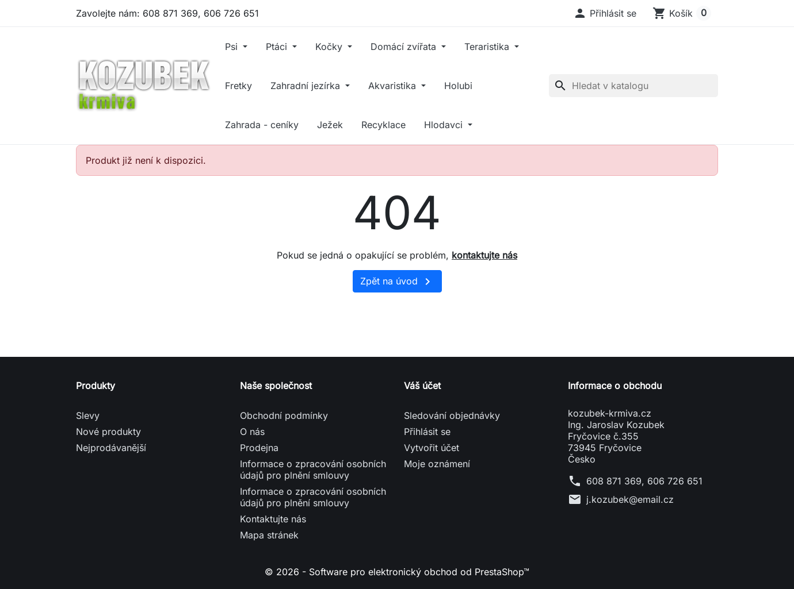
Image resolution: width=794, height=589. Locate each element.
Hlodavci (444, 124)
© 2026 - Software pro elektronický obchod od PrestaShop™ (397, 572)
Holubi (458, 85)
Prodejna (259, 447)
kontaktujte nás (484, 255)
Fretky (238, 85)
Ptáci (278, 46)
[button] (604, 13)
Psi (233, 46)
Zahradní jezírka (306, 85)
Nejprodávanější (111, 447)
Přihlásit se (427, 431)
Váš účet (422, 385)
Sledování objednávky (452, 415)
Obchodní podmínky (284, 415)
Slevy (88, 415)
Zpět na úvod (397, 281)
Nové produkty (108, 431)
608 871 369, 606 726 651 (644, 481)
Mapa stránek (269, 535)
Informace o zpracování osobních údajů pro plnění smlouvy (313, 469)
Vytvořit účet (431, 447)
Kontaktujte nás (273, 519)
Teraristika (488, 46)
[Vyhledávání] (633, 85)
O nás (252, 431)
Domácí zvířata (405, 46)
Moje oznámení (437, 463)
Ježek (330, 124)
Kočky (330, 46)
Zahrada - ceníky (262, 124)
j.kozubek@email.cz (630, 499)
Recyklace (383, 124)
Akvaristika (393, 85)
